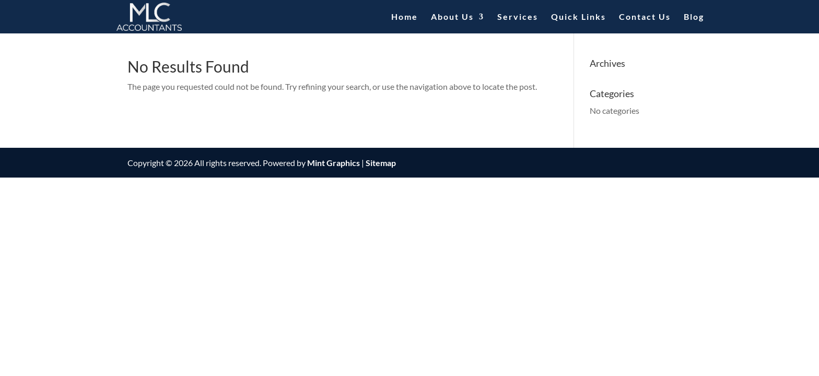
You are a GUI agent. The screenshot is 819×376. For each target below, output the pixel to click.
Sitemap (381, 163)
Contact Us (645, 17)
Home (404, 17)
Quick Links (578, 17)
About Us (452, 17)
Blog (694, 17)
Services (517, 17)
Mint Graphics (333, 163)
